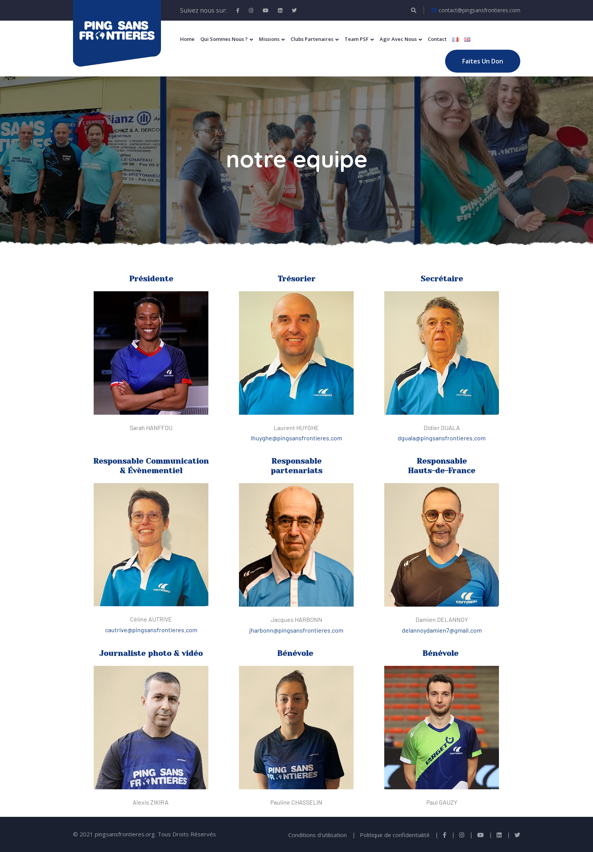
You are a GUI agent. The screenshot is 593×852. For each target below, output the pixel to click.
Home (187, 39)
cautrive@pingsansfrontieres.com (151, 629)
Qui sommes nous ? (224, 39)
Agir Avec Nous (398, 39)
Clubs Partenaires (312, 39)
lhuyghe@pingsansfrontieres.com (296, 437)
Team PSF (356, 39)
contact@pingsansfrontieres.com (475, 10)
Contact (437, 39)
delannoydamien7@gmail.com (442, 630)
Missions (269, 39)
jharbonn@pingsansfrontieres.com (296, 630)
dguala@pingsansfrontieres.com (442, 437)
